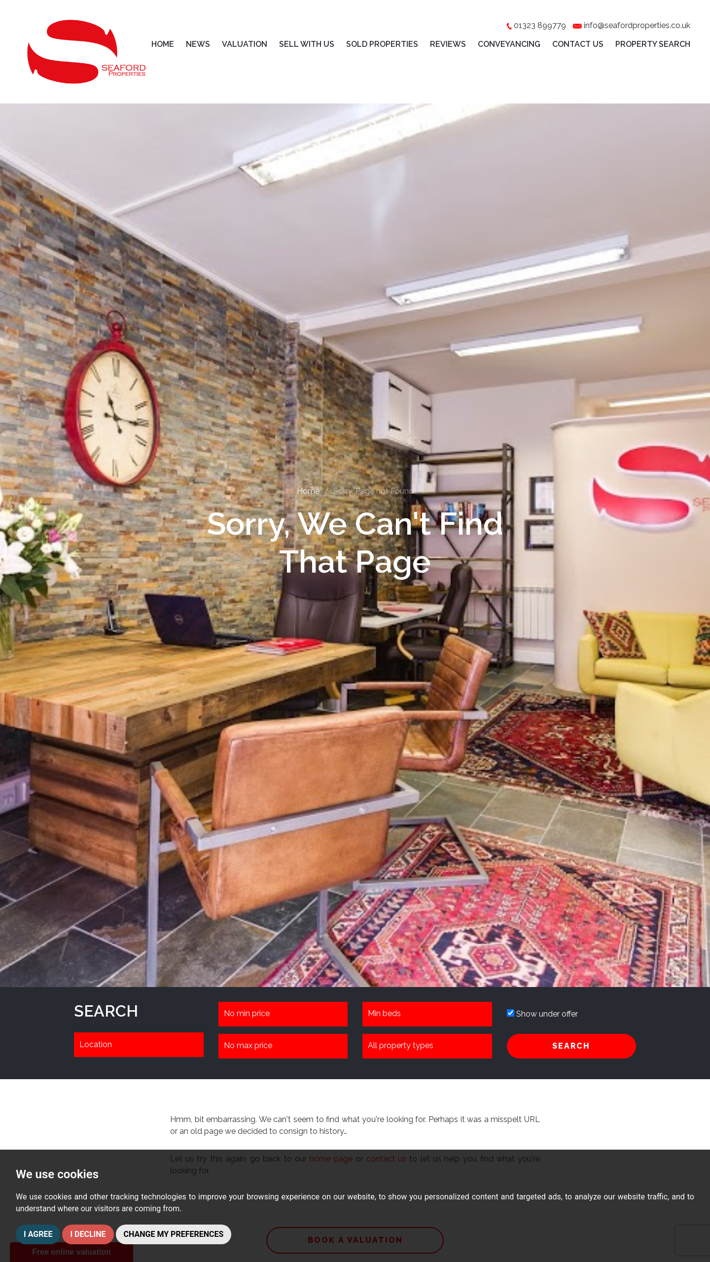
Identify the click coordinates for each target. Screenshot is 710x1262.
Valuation (244, 44)
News (198, 44)
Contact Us (578, 44)
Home (162, 44)
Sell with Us (306, 44)
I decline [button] (88, 1234)
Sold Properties (382, 44)
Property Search (652, 44)
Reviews (448, 44)
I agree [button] (38, 1234)
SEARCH (571, 1046)
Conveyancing (509, 44)
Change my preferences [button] (174, 1234)
